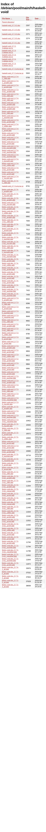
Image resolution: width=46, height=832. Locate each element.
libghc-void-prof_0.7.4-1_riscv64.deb (10, 177)
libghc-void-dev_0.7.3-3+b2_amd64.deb (10, 499)
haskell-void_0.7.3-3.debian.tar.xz (9, 56)
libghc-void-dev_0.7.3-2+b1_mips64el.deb (10, 555)
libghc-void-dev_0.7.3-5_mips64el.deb (10, 460)
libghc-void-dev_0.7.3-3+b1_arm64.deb (10, 564)
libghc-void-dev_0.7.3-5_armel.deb (10, 468)
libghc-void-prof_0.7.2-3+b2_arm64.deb (10, 360)
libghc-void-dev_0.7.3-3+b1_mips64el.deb (10, 551)
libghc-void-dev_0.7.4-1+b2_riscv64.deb (10, 242)
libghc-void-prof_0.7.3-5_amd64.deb (10, 299)
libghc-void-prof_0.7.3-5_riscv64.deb (10, 403)
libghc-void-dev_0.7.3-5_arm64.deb (10, 434)
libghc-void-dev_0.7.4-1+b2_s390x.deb (10, 264)
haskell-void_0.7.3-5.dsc (11, 38)
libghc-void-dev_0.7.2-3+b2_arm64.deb (10, 516)
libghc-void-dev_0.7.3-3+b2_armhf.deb (10, 533)
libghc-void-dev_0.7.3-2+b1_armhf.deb (10, 525)
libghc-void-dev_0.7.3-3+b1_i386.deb (10, 507)
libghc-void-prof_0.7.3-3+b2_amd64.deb (10, 381)
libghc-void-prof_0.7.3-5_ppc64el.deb (10, 312)
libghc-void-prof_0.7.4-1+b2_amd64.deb (10, 108)
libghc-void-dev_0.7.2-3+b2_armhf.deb (10, 494)
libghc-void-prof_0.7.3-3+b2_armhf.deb (10, 442)
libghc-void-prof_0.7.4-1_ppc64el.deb (10, 117)
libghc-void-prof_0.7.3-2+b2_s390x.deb (10, 355)
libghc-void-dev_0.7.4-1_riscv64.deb (10, 195)
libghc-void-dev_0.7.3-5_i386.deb (10, 429)
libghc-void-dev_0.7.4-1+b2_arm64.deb (10, 268)
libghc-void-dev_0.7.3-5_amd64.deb (10, 407)
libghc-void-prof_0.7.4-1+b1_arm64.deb (10, 138)
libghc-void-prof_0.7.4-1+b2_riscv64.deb (10, 203)
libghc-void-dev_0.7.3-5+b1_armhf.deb (10, 277)
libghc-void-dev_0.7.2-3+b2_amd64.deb (10, 477)
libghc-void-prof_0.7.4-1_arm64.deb (10, 86)
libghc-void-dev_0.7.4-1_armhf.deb (10, 234)
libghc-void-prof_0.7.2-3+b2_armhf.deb (10, 351)
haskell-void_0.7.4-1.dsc (11, 43)
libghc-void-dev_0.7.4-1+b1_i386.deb (10, 221)
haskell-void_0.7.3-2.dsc (11, 25)
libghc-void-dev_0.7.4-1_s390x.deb (10, 212)
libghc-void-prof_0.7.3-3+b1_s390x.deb (10, 394)
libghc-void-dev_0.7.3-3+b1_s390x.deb (10, 512)
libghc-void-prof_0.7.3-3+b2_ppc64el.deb (10, 416)
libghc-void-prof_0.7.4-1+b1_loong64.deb (10, 147)
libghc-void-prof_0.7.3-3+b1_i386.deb (10, 390)
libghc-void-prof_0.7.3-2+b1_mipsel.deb (10, 386)
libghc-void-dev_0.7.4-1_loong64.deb (10, 251)
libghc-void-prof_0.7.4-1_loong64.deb (10, 160)
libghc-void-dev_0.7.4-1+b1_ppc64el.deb (10, 295)
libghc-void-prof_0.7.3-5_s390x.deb (10, 334)
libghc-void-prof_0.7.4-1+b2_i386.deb (10, 99)
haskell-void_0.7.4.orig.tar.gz (12, 69)
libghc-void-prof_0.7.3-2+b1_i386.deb (10, 321)
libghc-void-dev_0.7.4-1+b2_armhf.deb (10, 282)
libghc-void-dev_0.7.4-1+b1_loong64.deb (10, 256)
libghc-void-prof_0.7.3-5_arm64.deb (10, 308)
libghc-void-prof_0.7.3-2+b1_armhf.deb (10, 364)
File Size (27, 18)
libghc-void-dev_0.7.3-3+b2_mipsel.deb (10, 503)
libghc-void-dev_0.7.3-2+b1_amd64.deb (10, 486)
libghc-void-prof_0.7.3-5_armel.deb (10, 342)
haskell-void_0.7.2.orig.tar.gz (12, 73)
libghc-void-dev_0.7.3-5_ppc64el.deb (10, 455)
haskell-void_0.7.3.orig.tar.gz (12, 186)
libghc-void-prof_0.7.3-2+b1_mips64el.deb (10, 399)
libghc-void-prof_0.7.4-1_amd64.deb (10, 82)
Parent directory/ (8, 22)
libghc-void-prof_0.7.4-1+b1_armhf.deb (10, 173)
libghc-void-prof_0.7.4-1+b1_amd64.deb (10, 103)
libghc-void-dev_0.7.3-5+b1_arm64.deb (10, 260)
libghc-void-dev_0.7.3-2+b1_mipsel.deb (10, 490)
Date (37, 18)
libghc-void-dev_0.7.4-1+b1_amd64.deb (10, 208)
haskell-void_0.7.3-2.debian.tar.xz (9, 51)
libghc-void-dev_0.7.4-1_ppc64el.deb (10, 238)
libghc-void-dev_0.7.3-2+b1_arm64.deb (10, 542)
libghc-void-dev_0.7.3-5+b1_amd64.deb (10, 199)
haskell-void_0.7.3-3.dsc (11, 34)
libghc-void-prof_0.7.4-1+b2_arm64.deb (10, 134)
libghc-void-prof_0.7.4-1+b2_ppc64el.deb (10, 151)
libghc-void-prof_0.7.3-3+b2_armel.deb (10, 447)
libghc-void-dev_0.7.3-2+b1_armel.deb (10, 520)
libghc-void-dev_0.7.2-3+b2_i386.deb (10, 473)
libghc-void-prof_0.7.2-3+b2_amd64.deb (10, 325)
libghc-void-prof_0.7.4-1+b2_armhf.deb (10, 169)
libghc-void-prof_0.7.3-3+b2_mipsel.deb (10, 412)
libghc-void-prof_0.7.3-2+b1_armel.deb (10, 368)
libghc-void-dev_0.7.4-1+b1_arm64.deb (10, 273)
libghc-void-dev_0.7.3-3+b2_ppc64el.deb (10, 546)
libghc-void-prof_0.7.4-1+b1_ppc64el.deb (10, 156)
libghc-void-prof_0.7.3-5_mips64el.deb (10, 316)
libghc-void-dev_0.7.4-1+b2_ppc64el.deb (10, 290)
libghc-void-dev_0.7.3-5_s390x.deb (10, 438)
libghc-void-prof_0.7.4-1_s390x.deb (10, 125)
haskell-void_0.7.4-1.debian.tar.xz (9, 60)
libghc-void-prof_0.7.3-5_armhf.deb (10, 338)
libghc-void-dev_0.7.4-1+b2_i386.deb (10, 225)
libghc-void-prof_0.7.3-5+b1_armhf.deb (10, 143)
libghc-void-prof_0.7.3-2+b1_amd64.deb (10, 347)
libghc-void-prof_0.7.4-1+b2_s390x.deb (10, 164)
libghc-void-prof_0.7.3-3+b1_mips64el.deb (10, 421)
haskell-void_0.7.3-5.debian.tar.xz (9, 64)
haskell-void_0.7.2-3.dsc (11, 30)
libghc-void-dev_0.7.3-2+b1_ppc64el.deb (10, 560)
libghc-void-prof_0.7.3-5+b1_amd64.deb (10, 90)
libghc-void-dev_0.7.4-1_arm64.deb (10, 229)
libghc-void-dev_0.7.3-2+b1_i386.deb (10, 481)
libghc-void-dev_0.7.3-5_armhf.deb (10, 464)
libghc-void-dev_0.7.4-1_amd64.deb (10, 190)
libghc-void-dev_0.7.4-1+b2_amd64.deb (10, 216)
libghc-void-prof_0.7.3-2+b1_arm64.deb (10, 373)
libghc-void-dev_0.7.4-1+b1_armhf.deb (10, 286)
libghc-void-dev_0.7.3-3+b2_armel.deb (10, 538)
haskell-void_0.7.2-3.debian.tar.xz (9, 47)
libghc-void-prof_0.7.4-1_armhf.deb (10, 129)
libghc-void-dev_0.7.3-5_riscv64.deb (10, 425)
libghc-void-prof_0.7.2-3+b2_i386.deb (10, 329)
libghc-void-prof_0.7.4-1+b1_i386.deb (10, 95)
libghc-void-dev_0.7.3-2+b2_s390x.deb (10, 529)
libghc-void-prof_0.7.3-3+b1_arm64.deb (10, 451)
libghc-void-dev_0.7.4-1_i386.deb (10, 182)
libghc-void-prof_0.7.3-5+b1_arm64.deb (10, 121)
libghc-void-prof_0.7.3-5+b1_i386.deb (10, 112)
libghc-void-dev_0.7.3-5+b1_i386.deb (10, 247)
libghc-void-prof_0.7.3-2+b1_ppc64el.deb (10, 377)
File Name (6, 18)
